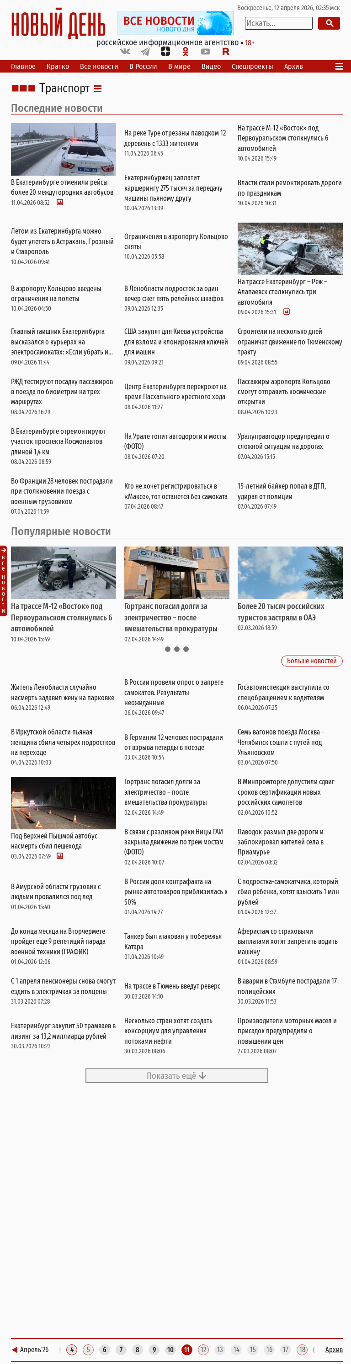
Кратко (58, 66)
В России (143, 66)
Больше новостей (312, 661)
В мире (179, 66)
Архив (293, 66)
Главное (23, 66)
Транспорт (64, 88)
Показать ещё (177, 1076)
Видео (211, 66)
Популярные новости (61, 531)
